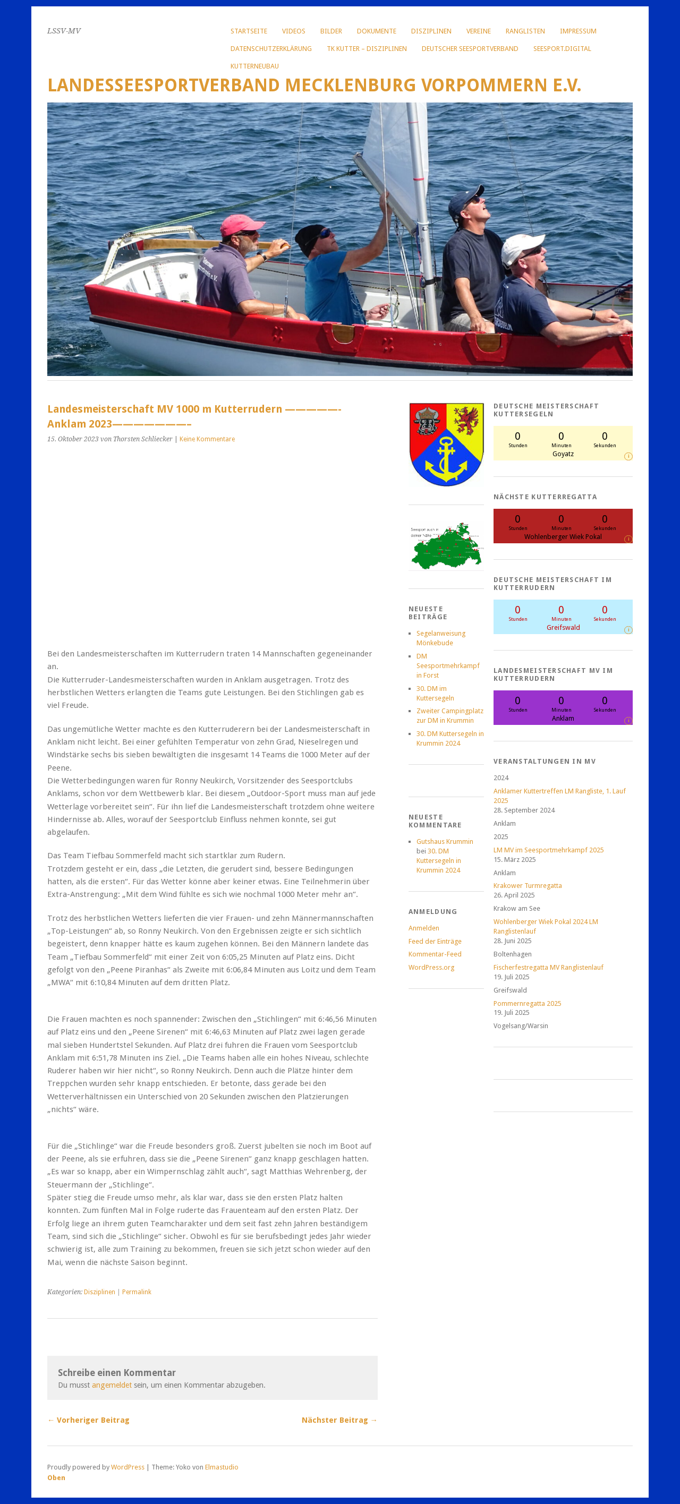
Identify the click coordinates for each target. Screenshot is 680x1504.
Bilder (331, 31)
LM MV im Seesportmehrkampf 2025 (549, 850)
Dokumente (376, 31)
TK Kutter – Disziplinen (367, 49)
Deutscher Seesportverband (470, 49)
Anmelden (424, 928)
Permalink (136, 1292)
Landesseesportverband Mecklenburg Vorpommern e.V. (314, 85)
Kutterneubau (255, 66)
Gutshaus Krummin (444, 841)
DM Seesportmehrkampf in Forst (448, 665)
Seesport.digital (562, 49)
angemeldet (112, 1385)
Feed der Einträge (435, 941)
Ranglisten (525, 31)
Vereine (478, 31)
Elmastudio (222, 1467)
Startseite (249, 31)
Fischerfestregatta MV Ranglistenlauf (549, 967)
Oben (56, 1478)
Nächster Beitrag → (340, 1420)
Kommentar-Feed (435, 954)
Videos (293, 31)
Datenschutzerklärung (271, 49)
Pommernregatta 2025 (528, 1003)
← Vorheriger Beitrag (88, 1420)
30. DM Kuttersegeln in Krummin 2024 (438, 860)
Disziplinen (431, 31)
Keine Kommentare (207, 439)
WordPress (127, 1467)
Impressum (578, 31)
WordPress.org (431, 967)
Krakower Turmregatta (528, 886)
